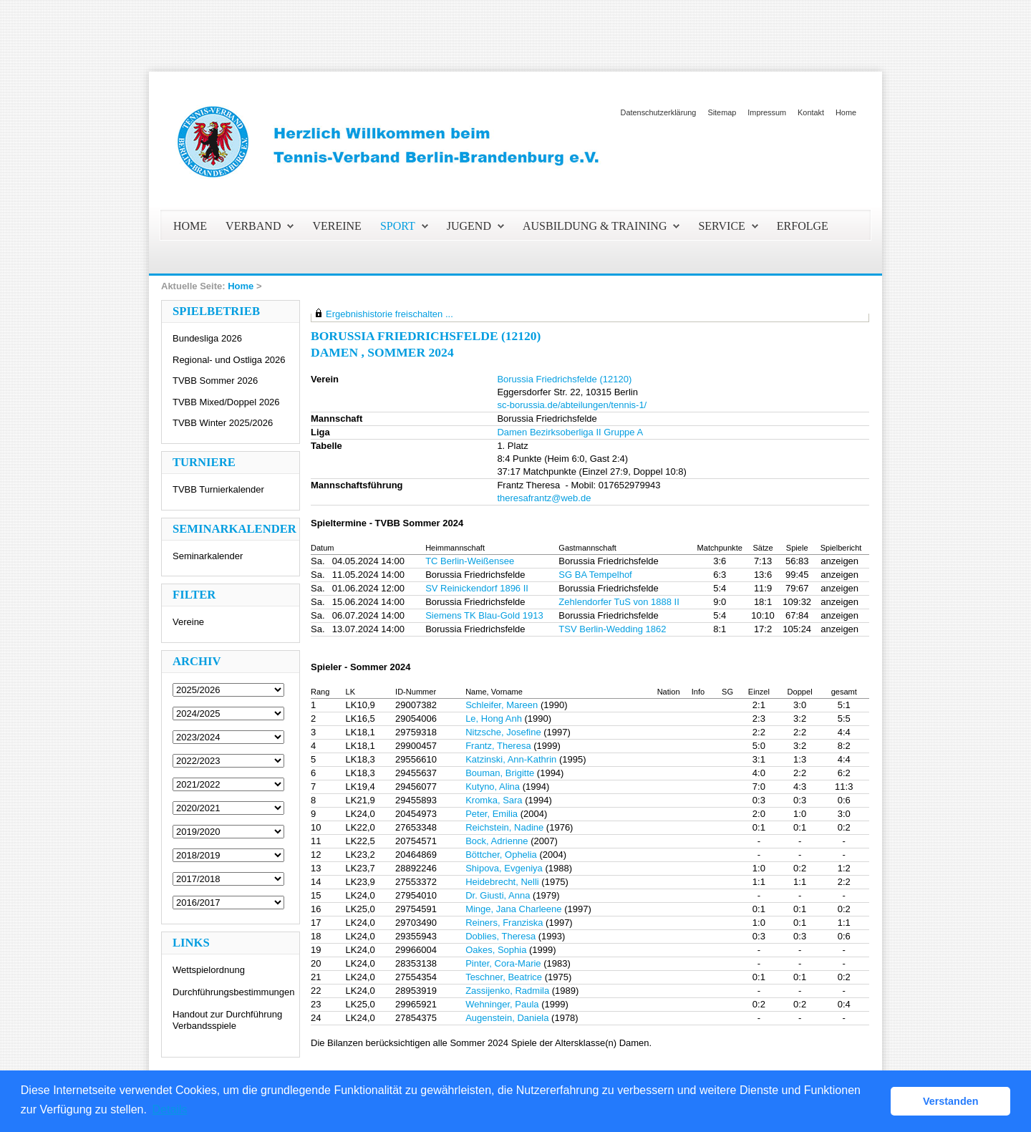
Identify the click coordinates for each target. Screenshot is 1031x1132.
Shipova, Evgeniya (504, 868)
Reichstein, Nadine (504, 827)
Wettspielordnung (209, 969)
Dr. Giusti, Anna (497, 895)
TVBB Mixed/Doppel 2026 (226, 402)
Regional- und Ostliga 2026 (229, 359)
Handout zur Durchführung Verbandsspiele (227, 1020)
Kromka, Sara (493, 800)
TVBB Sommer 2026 (215, 380)
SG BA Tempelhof (594, 574)
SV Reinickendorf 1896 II (476, 588)
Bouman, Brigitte (499, 773)
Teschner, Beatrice (503, 977)
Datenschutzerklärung (659, 112)
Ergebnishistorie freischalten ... (389, 314)
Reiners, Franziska (504, 922)
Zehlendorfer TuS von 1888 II (618, 601)
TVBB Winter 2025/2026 (223, 422)
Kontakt (811, 112)
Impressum (766, 112)
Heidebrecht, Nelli (502, 881)
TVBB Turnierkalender (218, 489)
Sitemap (721, 112)
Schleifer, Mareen (501, 705)
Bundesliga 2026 (207, 338)
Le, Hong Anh (493, 718)
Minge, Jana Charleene (513, 909)
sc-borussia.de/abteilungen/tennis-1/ (572, 405)
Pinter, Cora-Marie (503, 963)
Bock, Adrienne (496, 841)
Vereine (188, 621)
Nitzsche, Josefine (503, 732)
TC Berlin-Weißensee (469, 561)
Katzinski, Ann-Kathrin (510, 759)
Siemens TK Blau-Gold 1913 (484, 615)
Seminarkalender (208, 556)
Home (846, 112)
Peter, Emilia (491, 813)
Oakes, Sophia (495, 949)
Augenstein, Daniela (506, 1017)
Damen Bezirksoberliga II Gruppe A (570, 432)
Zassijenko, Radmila (507, 990)
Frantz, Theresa (498, 745)
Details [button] (170, 1109)
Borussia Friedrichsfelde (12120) (564, 379)
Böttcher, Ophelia (501, 854)
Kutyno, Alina (492, 786)
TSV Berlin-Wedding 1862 (612, 629)
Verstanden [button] (951, 1101)
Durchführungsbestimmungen (234, 992)
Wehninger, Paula (501, 1004)
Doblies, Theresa (500, 936)
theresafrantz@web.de (544, 498)
